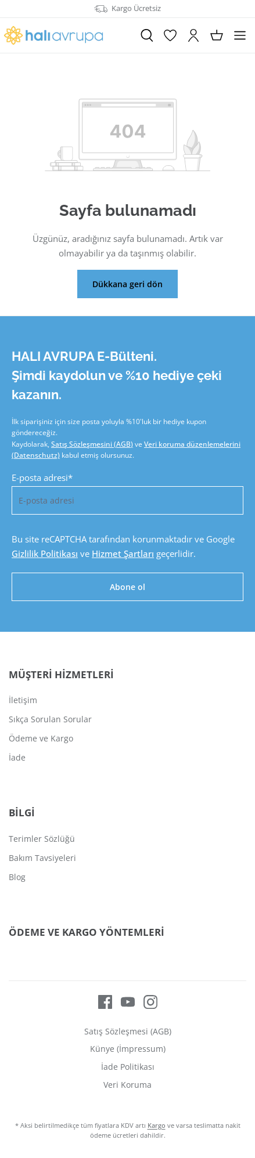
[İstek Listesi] (170, 35)
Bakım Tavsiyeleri (42, 857)
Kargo (157, 1125)
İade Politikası (128, 1066)
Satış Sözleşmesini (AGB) (92, 444)
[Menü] (240, 35)
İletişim (23, 699)
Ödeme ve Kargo (41, 738)
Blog (17, 876)
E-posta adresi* (42, 477)
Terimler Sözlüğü (42, 838)
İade (17, 757)
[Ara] (147, 35)
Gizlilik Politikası (45, 553)
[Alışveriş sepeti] (216, 35)
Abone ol (127, 586)
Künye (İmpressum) (128, 1048)
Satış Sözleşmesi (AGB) (127, 1031)
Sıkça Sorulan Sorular (50, 719)
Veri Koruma (127, 1084)
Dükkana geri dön (127, 284)
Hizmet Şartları (123, 553)
